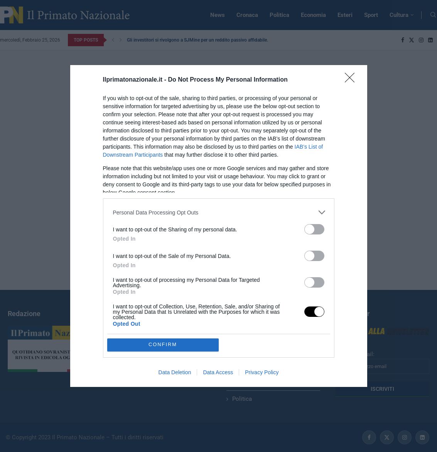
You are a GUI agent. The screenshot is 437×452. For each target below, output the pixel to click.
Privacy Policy (261, 372)
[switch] (314, 229)
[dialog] (218, 226)
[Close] (352, 80)
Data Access (218, 372)
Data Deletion (175, 372)
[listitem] (218, 212)
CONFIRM (162, 345)
